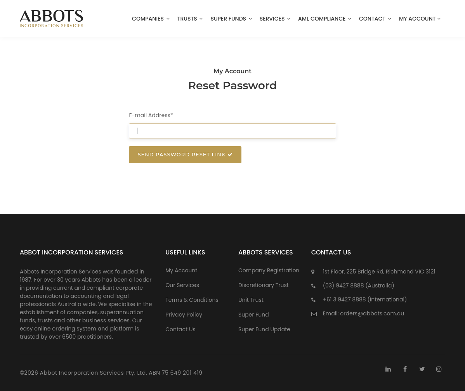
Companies (150, 18)
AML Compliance (324, 18)
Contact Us (180, 329)
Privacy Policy (183, 314)
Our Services (182, 285)
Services (275, 18)
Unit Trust (251, 300)
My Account (420, 18)
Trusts (190, 18)
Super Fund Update (264, 329)
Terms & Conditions (191, 300)
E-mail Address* (151, 115)
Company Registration (268, 270)
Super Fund (253, 314)
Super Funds (231, 18)
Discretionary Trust (263, 285)
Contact (375, 18)
